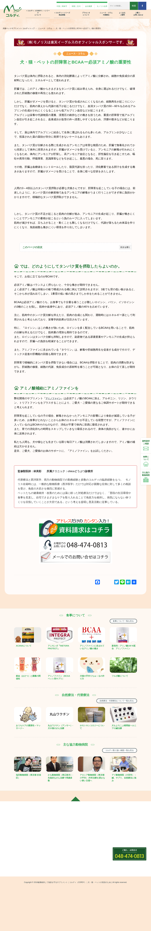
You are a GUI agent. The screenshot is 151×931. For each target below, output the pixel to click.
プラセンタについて (86, 830)
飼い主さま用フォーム (123, 841)
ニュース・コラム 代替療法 (106, 11)
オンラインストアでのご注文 (126, 862)
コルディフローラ (50, 882)
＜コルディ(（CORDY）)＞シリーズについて (56, 832)
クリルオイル (48, 900)
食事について (84, 859)
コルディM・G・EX (51, 876)
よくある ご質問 (122, 11)
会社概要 (82, 5)
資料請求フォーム (121, 851)
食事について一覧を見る (120, 621)
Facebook (10, 859)
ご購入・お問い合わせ (122, 836)
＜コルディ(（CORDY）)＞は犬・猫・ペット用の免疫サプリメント (56, 842)
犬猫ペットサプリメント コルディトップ (22, 28)
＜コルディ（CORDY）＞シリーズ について (38, 10)
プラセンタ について (86, 11)
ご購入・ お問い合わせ (138, 11)
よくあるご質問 (119, 830)
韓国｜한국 (68, 5)
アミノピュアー (49, 895)
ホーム (8, 830)
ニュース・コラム (48, 28)
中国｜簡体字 (51, 5)
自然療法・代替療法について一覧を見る (112, 708)
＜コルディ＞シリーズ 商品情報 (61, 11)
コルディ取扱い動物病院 (89, 869)
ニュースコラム (84, 847)
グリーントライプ (50, 905)
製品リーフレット (121, 856)
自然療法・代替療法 (87, 854)
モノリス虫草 (98, 5)
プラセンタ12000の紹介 (89, 835)
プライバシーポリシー (123, 867)
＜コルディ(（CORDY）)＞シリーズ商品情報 (56, 870)
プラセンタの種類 (86, 840)
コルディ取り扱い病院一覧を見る (115, 761)
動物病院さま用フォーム (124, 846)
